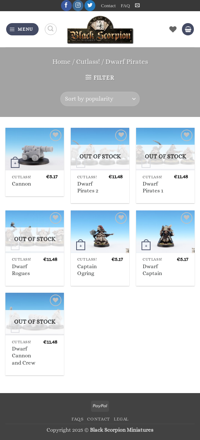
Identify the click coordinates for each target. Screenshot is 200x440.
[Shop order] (99, 99)
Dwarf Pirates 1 (153, 187)
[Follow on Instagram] (78, 5)
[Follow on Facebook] (66, 5)
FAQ (125, 5)
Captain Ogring (87, 269)
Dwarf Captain (152, 269)
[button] (137, 5)
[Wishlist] (173, 29)
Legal (121, 419)
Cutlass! (88, 61)
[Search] (51, 29)
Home (61, 61)
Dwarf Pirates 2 (87, 187)
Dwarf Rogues (21, 269)
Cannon (21, 184)
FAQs (77, 419)
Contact (108, 5)
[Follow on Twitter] (89, 5)
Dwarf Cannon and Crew (23, 356)
